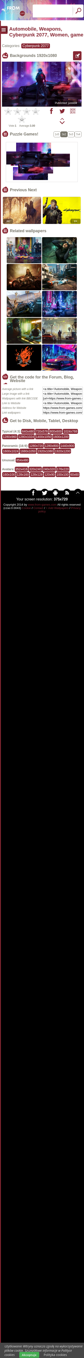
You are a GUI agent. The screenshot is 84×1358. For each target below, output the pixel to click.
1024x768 (70, 431)
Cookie (26, 508)
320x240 (35, 469)
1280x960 (10, 437)
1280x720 (36, 446)
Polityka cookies (55, 1355)
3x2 (64, 134)
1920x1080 (45, 451)
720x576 (42, 431)
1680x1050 (28, 451)
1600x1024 (10, 451)
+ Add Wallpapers (57, 508)
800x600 (56, 431)
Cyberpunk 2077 (35, 46)
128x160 (23, 474)
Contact (38, 508)
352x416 (21, 469)
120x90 (49, 474)
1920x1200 (62, 451)
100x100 (62, 474)
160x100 (9, 474)
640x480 (28, 431)
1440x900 (67, 446)
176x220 (63, 469)
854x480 (22, 460)
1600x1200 (61, 437)
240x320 (49, 469)
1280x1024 (26, 437)
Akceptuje (29, 1355)
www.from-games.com (42, 504)
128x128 (36, 474)
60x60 (74, 474)
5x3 (71, 134)
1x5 (57, 134)
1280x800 (52, 446)
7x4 (78, 134)
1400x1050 (43, 437)
